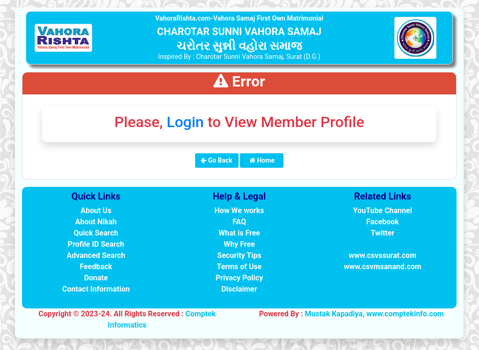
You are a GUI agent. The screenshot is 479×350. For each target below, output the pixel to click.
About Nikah (96, 221)
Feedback (96, 266)
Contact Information (96, 289)
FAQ (239, 221)
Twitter (382, 233)
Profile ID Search (96, 244)
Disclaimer (239, 289)
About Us (95, 210)
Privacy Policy (239, 277)
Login (185, 122)
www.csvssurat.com (382, 255)
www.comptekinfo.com (405, 313)
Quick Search (96, 233)
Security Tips (239, 255)
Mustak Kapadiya (334, 313)
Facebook (382, 221)
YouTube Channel (382, 210)
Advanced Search (96, 255)
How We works (239, 210)
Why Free (239, 244)
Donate (96, 277)
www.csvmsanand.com (382, 266)
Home (262, 160)
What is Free (239, 233)
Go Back (216, 160)
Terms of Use (239, 266)
